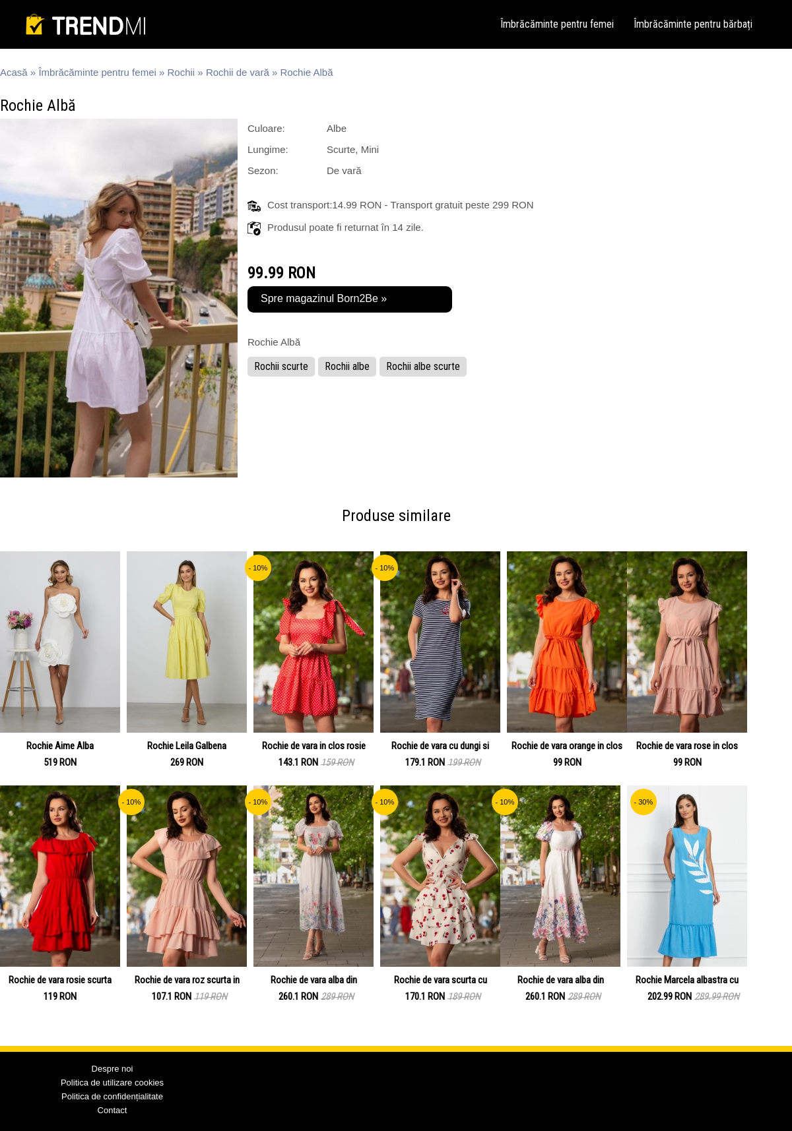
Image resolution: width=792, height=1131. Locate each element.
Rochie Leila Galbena (186, 746)
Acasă (14, 72)
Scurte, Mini (353, 149)
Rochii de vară (237, 72)
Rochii (181, 72)
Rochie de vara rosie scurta (60, 980)
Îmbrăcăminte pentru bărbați (693, 24)
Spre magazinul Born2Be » (324, 298)
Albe (336, 128)
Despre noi (112, 1069)
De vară (344, 170)
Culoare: (266, 128)
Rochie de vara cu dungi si (440, 746)
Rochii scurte (281, 366)
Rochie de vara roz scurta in (187, 980)
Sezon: (263, 170)
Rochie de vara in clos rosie (314, 746)
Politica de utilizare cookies (112, 1082)
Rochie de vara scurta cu (440, 980)
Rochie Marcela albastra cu (687, 980)
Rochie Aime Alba (60, 746)
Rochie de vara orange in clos (567, 746)
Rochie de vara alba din (314, 980)
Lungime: (268, 149)
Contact (112, 1110)
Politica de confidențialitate (112, 1096)
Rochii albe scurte (423, 366)
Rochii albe (347, 366)
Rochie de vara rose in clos (687, 746)
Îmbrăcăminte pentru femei (557, 24)
